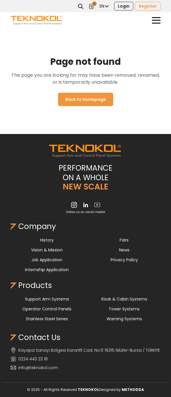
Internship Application (47, 270)
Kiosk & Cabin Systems (124, 299)
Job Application (46, 260)
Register (148, 6)
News (124, 250)
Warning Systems (124, 319)
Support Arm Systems (47, 299)
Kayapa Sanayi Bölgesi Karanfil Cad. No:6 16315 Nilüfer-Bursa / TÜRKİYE (85, 350)
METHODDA (133, 389)
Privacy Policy (124, 260)
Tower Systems (124, 309)
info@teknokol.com (34, 367)
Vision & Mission (47, 250)
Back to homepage (85, 99)
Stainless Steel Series (47, 319)
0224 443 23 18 (29, 359)
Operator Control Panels (46, 309)
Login (123, 6)
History (47, 240)
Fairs (124, 240)
